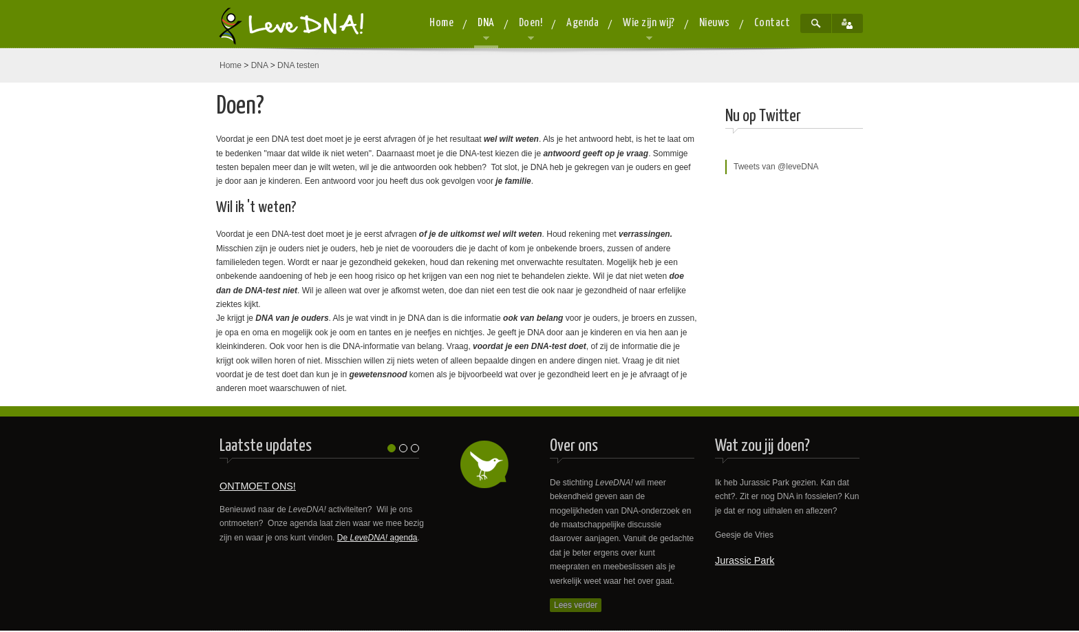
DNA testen (298, 65)
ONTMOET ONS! (258, 486)
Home (231, 65)
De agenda (377, 538)
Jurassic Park (744, 560)
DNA (259, 65)
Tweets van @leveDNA (776, 166)
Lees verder (575, 605)
